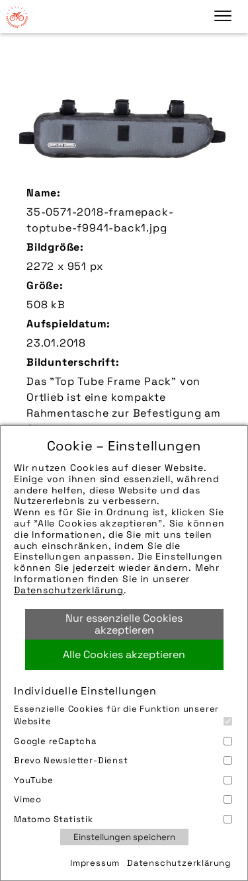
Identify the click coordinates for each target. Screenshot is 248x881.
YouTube (123, 780)
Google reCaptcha (123, 741)
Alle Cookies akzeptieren (124, 654)
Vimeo (123, 799)
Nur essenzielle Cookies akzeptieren (124, 624)
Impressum (95, 862)
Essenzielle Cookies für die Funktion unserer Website (123, 715)
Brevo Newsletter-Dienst (123, 760)
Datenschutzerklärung (69, 590)
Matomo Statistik (123, 819)
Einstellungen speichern (124, 837)
